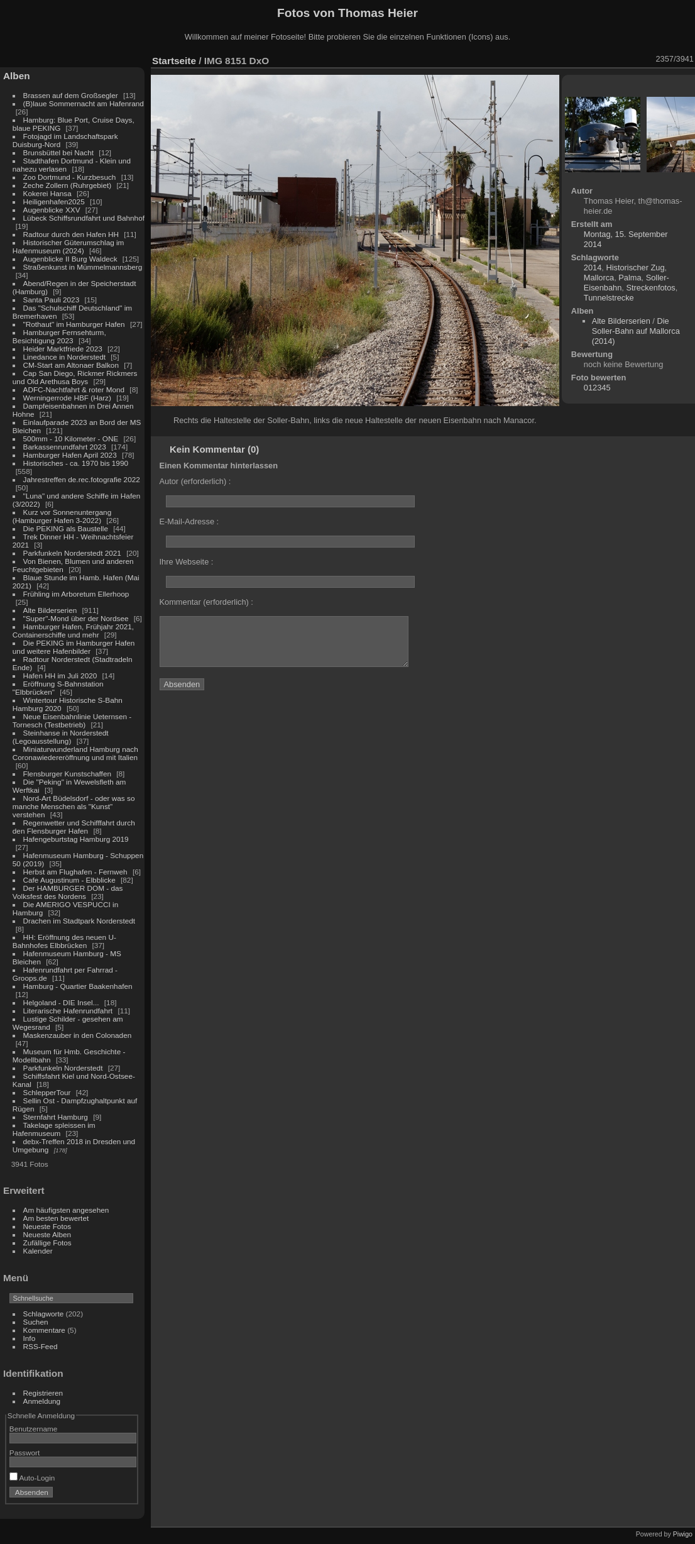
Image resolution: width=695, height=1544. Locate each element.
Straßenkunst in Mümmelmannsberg (83, 267)
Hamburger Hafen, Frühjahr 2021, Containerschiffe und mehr (73, 630)
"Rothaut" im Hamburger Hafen (74, 324)
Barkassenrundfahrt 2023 (64, 447)
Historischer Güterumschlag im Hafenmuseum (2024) (68, 246)
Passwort (24, 1452)
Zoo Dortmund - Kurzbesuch (69, 177)
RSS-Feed (40, 1346)
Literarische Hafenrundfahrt (68, 1010)
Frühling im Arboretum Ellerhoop (76, 594)
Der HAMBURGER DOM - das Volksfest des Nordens (68, 892)
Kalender (38, 1251)
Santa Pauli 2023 (51, 299)
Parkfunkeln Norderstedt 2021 (72, 553)
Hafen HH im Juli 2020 (60, 675)
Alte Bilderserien (50, 610)
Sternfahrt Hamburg (55, 1117)
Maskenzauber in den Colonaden (77, 1035)
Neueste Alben (47, 1234)
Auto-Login (32, 1478)
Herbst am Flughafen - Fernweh (76, 872)
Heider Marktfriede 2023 (62, 349)
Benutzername (33, 1429)
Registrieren (43, 1393)
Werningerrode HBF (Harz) (67, 398)
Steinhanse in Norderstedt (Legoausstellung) (61, 737)
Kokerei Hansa (47, 193)
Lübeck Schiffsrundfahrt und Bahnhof (84, 218)
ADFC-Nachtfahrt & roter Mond (74, 389)
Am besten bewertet (56, 1218)
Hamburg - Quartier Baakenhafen (78, 986)
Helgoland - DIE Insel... (61, 1002)
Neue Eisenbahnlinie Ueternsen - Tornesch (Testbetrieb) (72, 720)
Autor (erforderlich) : (195, 481)
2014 (592, 267)
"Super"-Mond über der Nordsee (76, 618)
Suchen (35, 1322)
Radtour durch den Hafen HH (71, 234)
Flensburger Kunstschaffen (67, 773)
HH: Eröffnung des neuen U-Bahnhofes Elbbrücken (64, 941)
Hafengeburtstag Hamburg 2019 (76, 839)
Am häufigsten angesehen (66, 1210)
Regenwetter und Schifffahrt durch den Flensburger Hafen (74, 827)
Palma (629, 277)
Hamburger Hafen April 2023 (70, 455)
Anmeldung (42, 1401)
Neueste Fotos (47, 1226)
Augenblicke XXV (51, 210)
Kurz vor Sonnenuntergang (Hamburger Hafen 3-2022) (62, 516)
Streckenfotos (650, 287)
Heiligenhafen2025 (54, 201)
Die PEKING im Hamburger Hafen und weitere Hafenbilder (74, 647)
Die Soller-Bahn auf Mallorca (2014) (636, 331)
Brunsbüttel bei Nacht (58, 152)
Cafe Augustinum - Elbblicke (69, 880)
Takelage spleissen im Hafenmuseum (54, 1129)
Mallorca (599, 277)
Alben (16, 75)
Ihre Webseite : (187, 561)
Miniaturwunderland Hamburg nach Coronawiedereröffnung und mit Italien (75, 753)
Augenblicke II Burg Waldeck (70, 259)
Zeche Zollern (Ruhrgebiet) (67, 185)
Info (29, 1338)
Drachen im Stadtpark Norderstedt (79, 921)
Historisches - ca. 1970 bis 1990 (75, 463)
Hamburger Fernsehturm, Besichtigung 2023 (59, 336)
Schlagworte (43, 1314)
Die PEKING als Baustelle (65, 528)
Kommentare (44, 1330)
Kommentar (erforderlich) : (206, 602)
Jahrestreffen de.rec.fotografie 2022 (81, 479)
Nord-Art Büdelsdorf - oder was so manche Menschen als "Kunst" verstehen (74, 806)
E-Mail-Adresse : (189, 521)
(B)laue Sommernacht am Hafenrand (83, 103)
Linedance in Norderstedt (64, 357)
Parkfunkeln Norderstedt (63, 1068)
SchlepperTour (47, 1092)
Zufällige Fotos (47, 1242)
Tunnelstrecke (609, 297)
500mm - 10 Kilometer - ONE (71, 438)
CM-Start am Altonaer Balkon (71, 365)
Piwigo (682, 1534)
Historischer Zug (635, 267)
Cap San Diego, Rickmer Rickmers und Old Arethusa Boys (75, 377)
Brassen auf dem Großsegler (70, 95)
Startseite (174, 60)
